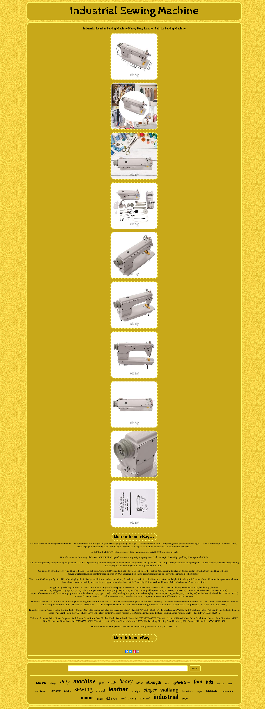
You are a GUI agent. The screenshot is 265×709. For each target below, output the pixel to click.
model (230, 684)
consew (56, 691)
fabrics (67, 691)
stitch (112, 683)
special (145, 698)
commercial (227, 691)
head (100, 690)
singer (150, 690)
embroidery (129, 698)
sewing (83, 689)
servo (41, 682)
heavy (126, 681)
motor (87, 697)
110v (167, 683)
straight (136, 691)
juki (209, 682)
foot (198, 682)
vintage (53, 683)
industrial (166, 697)
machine (84, 681)
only (185, 698)
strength (153, 682)
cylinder (41, 691)
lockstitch (187, 691)
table (139, 683)
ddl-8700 (111, 698)
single (199, 691)
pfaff (100, 698)
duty (65, 681)
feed (101, 683)
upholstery (181, 682)
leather (118, 689)
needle (211, 691)
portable (220, 683)
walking (169, 690)
